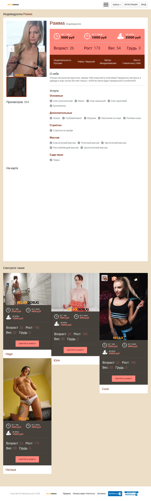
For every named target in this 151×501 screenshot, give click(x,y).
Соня (105, 389)
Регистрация (131, 5)
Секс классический (63, 101)
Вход (143, 5)
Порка (56, 160)
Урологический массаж (96, 147)
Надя (9, 354)
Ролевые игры (133, 118)
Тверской (90, 61)
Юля (57, 360)
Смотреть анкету (27, 344)
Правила (67, 493)
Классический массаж (64, 143)
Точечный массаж (90, 143)
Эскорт (56, 118)
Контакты (101, 493)
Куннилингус (59, 105)
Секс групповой (119, 101)
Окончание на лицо (111, 118)
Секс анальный (98, 101)
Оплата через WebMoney (84, 493)
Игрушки (91, 118)
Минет (81, 101)
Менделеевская (108, 63)
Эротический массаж (115, 143)
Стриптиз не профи (63, 130)
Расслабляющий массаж (66, 147)
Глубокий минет (74, 118)
